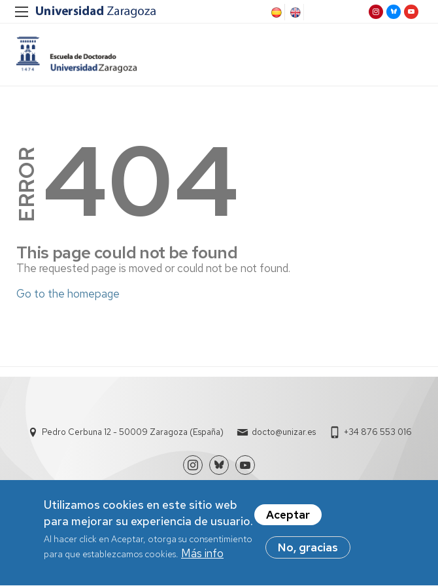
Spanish (275, 12)
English (294, 12)
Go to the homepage (68, 293)
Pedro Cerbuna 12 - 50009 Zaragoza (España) (133, 432)
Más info (202, 558)
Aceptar (288, 519)
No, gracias (308, 552)
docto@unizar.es (284, 432)
